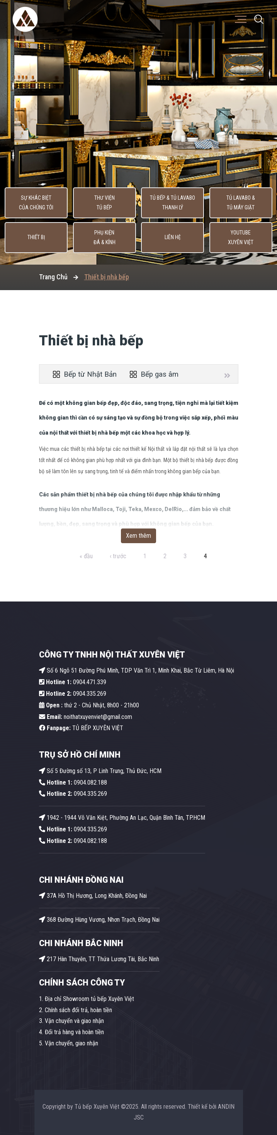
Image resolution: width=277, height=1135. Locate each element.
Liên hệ (173, 237)
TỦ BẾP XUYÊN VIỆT (81, 728)
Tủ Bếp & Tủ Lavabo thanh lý (172, 203)
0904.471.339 (72, 682)
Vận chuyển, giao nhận (71, 1043)
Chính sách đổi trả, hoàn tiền (78, 1010)
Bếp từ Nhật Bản (85, 374)
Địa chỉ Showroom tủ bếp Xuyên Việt (89, 998)
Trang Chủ (53, 277)
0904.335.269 (89, 693)
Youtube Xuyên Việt (240, 237)
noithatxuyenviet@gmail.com (85, 716)
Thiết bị (36, 237)
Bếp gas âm (154, 374)
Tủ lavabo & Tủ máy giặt (240, 203)
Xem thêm (138, 535)
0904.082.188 (73, 782)
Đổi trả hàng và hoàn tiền (74, 1032)
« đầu (86, 556)
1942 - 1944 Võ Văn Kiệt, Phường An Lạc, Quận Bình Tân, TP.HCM (122, 817)
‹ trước (118, 556)
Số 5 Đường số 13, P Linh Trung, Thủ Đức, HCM (100, 771)
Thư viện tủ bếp (104, 203)
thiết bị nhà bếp (98, 433)
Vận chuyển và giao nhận (74, 1021)
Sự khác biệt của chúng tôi (36, 203)
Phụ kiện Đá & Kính (104, 237)
